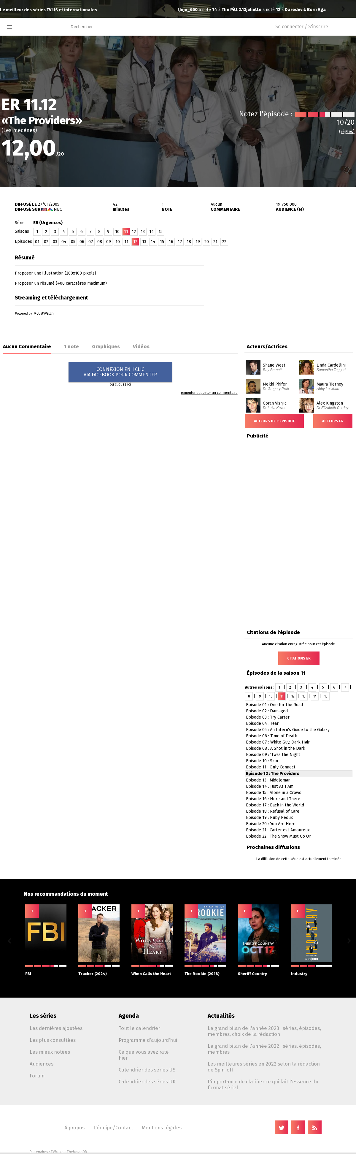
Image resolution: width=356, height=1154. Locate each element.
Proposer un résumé (35, 283)
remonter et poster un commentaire (209, 393)
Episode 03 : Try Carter (268, 717)
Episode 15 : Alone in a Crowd (273, 792)
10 (117, 231)
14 (151, 231)
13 (143, 231)
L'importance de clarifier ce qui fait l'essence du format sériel (263, 1084)
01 (37, 241)
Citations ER (299, 658)
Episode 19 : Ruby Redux (269, 817)
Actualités (221, 1015)
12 (134, 231)
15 (160, 231)
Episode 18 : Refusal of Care (272, 811)
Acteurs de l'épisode (274, 421)
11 (126, 241)
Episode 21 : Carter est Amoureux (278, 830)
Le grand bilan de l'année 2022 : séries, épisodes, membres (264, 1049)
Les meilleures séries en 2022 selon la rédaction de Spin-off (264, 1067)
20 (206, 241)
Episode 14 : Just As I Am (269, 786)
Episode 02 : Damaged (267, 711)
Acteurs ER (333, 421)
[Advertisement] (286, 288)
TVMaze (57, 1152)
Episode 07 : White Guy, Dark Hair (278, 742)
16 (171, 241)
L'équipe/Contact (113, 1128)
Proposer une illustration (39, 273)
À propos (74, 1128)
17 (180, 241)
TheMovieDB (77, 1152)
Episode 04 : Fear (262, 723)
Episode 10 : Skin (262, 760)
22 (224, 241)
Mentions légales (162, 1128)
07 (90, 241)
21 (215, 241)
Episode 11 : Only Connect (270, 767)
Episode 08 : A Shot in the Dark (275, 748)
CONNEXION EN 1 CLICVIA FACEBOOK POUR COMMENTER (120, 372)
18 (189, 241)
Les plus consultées (53, 1040)
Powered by (34, 313)
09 (108, 241)
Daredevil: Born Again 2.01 (245, 9)
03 (55, 241)
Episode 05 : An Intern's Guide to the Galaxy (288, 729)
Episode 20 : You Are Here (270, 823)
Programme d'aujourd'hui (148, 1040)
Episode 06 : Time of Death (271, 735)
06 (82, 241)
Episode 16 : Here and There (273, 798)
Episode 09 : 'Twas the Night (273, 754)
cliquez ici (123, 384)
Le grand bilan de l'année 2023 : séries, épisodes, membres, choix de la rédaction (264, 1031)
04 (63, 241)
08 (99, 241)
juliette (187, 9)
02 (46, 241)
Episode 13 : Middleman (268, 780)
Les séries (43, 1015)
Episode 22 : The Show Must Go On (279, 836)
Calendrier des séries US (147, 1070)
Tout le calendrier (139, 1028)
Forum (37, 1076)
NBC (58, 209)
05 (73, 241)
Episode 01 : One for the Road (274, 704)
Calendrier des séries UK (147, 1082)
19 (198, 241)
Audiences (41, 1064)
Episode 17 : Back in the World (275, 805)
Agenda (129, 1015)
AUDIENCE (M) (290, 209)
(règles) (347, 131)
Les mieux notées (50, 1052)
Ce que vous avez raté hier (144, 1055)
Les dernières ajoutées (56, 1028)
